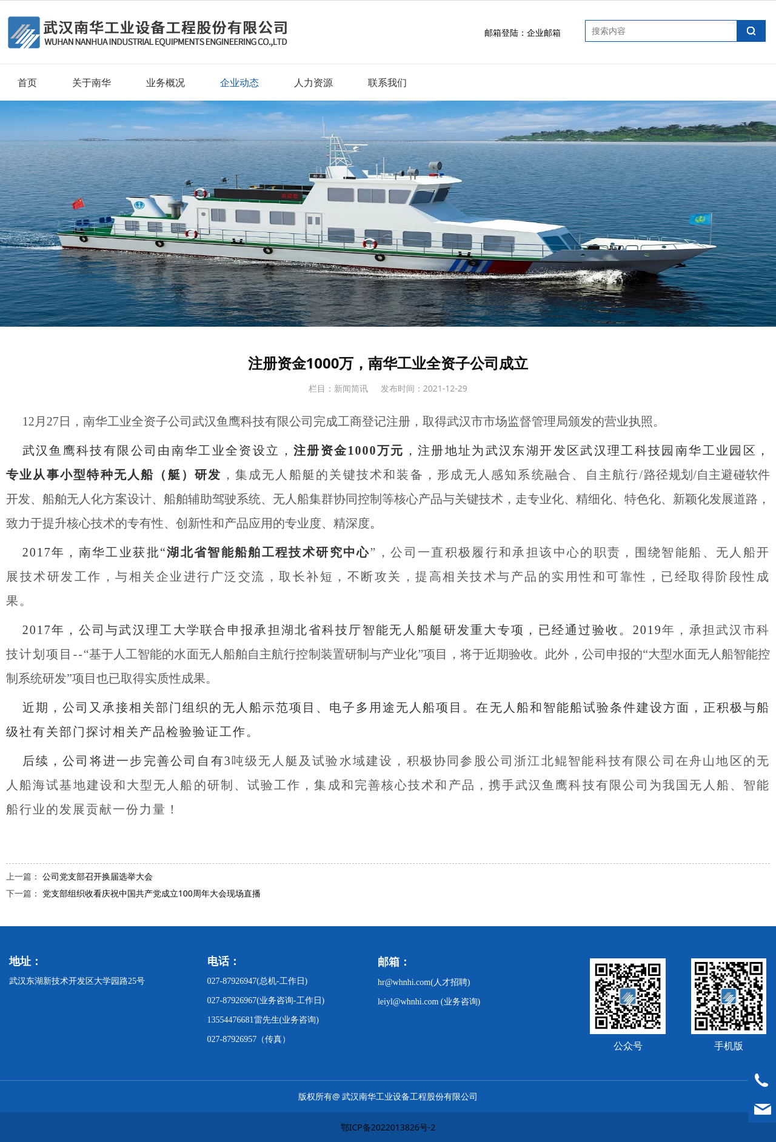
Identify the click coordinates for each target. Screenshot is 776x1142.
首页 (27, 82)
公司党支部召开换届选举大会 (97, 876)
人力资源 (313, 82)
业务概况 (165, 82)
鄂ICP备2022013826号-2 (388, 1127)
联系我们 (387, 82)
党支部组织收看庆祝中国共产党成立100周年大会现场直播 (151, 893)
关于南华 (91, 82)
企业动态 (239, 82)
